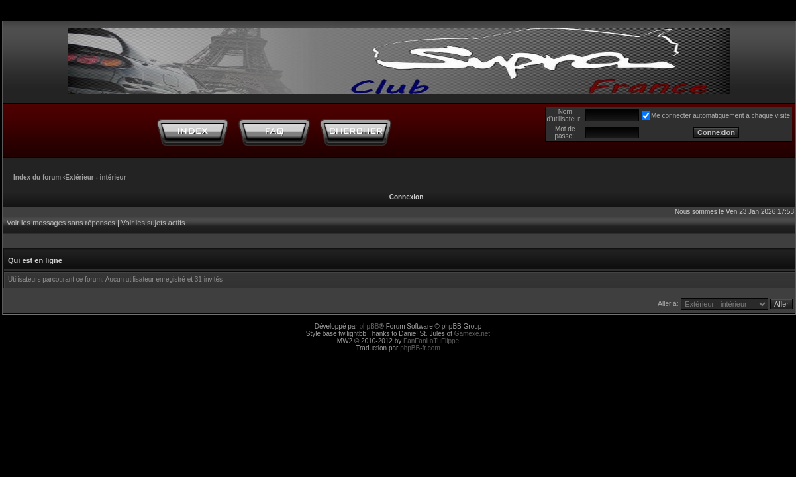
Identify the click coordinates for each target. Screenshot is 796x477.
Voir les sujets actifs (153, 223)
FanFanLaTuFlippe (431, 340)
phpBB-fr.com (420, 348)
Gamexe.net (472, 333)
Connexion (406, 197)
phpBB (369, 326)
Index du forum (37, 177)
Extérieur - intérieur (95, 177)
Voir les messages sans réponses (61, 223)
